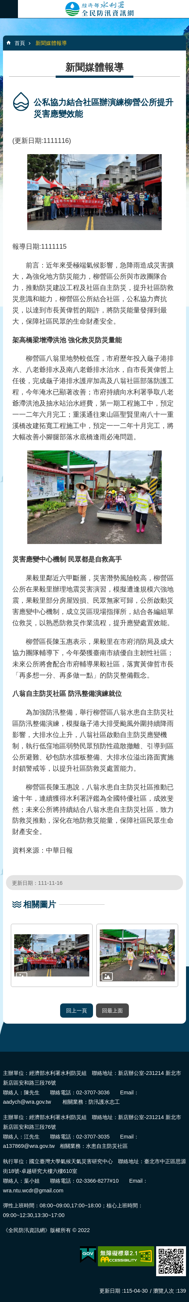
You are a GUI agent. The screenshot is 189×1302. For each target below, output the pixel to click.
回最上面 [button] (112, 1011)
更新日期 (109, 1291)
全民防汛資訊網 (103, 9)
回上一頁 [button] (76, 1011)
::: (2, 1055)
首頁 (20, 43)
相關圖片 (39, 904)
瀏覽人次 (163, 1291)
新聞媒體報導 (51, 43)
